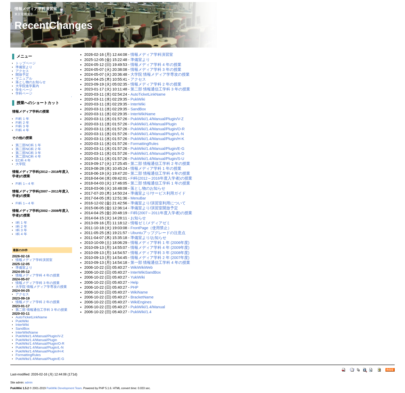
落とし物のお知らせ (30, 82)
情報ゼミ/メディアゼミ (150, 223)
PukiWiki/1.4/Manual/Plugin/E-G (39, 359)
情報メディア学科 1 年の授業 (155, 168)
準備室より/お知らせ (148, 238)
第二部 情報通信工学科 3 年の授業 (41, 310)
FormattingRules (28, 355)
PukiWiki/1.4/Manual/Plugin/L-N (39, 347)
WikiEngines (140, 302)
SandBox (22, 328)
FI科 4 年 (22, 130)
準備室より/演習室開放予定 (154, 208)
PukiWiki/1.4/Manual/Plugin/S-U (157, 159)
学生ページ (23, 90)
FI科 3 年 (22, 126)
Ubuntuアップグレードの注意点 (157, 233)
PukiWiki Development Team (64, 388)
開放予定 (22, 74)
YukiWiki (137, 277)
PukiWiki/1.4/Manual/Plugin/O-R (39, 343)
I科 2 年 (21, 226)
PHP (134, 287)
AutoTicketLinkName (31, 317)
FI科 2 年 (22, 123)
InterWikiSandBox (145, 272)
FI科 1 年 (22, 119)
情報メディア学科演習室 (35, 8)
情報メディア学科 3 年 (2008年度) (159, 253)
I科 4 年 (21, 234)
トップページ (25, 63)
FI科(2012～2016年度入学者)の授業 (161, 178)
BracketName (141, 297)
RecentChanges (53, 25)
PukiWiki (22, 321)
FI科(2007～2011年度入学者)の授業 (161, 213)
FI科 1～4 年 (24, 184)
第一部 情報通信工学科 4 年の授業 (160, 262)
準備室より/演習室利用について (158, 203)
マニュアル (23, 78)
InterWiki (22, 325)
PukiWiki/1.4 (140, 312)
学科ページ (23, 93)
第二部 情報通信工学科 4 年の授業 (160, 173)
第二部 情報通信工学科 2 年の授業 (160, 163)
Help (134, 282)
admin (29, 382)
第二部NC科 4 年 (28, 156)
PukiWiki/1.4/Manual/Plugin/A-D (157, 153)
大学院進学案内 (27, 86)
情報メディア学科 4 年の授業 (37, 275)
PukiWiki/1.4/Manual (147, 307)
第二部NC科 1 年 (28, 145)
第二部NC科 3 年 (28, 153)
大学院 (20, 164)
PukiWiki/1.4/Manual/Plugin (36, 340)
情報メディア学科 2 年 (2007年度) (159, 258)
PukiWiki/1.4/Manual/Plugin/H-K (39, 351)
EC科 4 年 (23, 160)
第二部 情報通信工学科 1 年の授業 (160, 183)
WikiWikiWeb (141, 267)
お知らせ (138, 218)
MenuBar (138, 198)
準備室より (23, 67)
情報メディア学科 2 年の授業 (37, 302)
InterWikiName (26, 332)
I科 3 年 (21, 230)
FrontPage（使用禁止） (151, 228)
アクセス (22, 71)
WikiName (139, 292)
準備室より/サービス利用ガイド (158, 193)
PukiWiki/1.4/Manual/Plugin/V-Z (39, 336)
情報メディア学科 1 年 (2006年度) (159, 243)
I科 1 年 (21, 223)
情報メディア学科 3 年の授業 (37, 283)
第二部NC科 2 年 (28, 149)
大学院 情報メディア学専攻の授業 (41, 287)
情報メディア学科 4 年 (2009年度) (159, 247)
